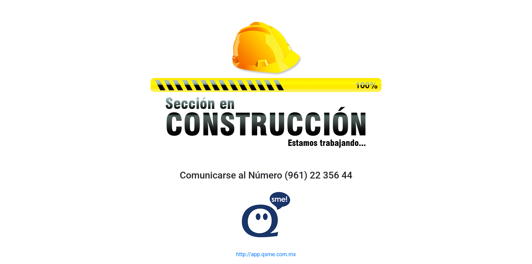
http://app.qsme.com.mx (266, 254)
